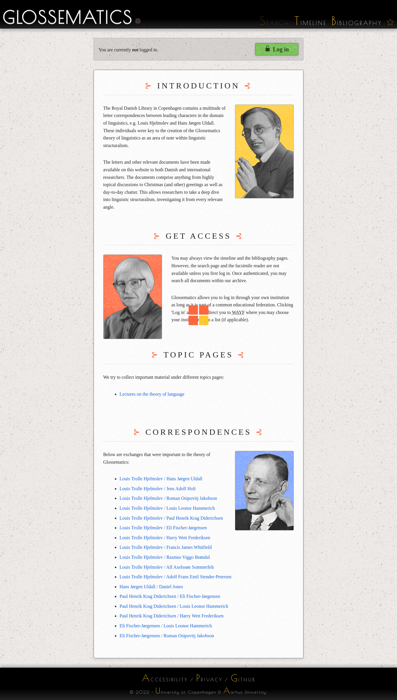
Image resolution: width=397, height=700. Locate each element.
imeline (310, 23)
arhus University (244, 690)
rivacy (209, 677)
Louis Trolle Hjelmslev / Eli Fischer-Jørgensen (163, 527)
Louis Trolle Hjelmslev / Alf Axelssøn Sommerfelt (167, 567)
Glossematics (67, 17)
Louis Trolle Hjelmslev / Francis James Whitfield (166, 547)
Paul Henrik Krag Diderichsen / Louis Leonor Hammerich (174, 606)
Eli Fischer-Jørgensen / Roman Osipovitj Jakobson (167, 635)
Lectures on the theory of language (152, 394)
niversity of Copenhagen (185, 690)
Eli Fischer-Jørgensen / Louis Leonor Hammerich (166, 625)
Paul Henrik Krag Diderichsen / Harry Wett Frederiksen (172, 615)
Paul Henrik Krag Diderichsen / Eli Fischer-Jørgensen (170, 596)
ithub (243, 677)
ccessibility (165, 677)
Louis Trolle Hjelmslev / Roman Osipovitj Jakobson (168, 498)
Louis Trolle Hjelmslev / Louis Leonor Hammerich (167, 508)
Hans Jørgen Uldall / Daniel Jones (151, 586)
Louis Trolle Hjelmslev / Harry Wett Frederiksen (165, 537)
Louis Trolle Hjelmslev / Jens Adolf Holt (158, 488)
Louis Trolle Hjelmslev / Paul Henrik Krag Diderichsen (171, 518)
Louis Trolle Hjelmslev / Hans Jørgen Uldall (161, 478)
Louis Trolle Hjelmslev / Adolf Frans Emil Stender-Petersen (175, 576)
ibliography (356, 23)
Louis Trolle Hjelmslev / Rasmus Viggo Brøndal (165, 557)
